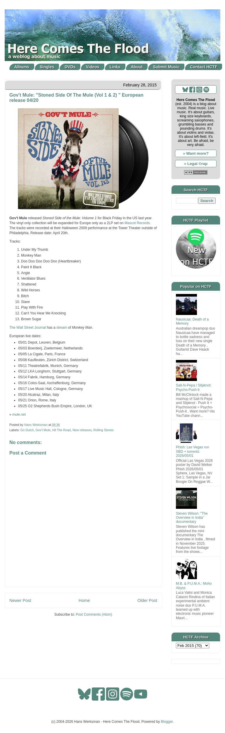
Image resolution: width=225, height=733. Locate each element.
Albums (21, 67)
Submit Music (166, 67)
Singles (47, 67)
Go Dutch (27, 430)
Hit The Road (61, 430)
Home (84, 600)
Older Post (147, 600)
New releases (81, 430)
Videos (92, 67)
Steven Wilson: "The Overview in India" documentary (191, 517)
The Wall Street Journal (27, 327)
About (137, 67)
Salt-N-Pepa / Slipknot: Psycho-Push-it (193, 387)
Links (115, 67)
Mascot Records (137, 223)
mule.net (19, 414)
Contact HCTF (203, 67)
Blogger (167, 722)
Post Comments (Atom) (94, 614)
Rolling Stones (104, 430)
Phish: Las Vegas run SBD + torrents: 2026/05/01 (192, 451)
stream (61, 327)
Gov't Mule (42, 430)
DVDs (70, 67)
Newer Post (20, 600)
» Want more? (196, 153)
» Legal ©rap (195, 163)
